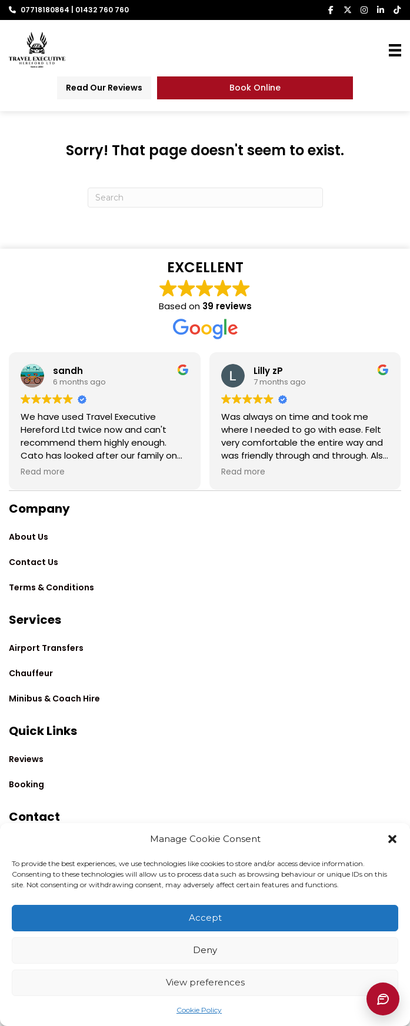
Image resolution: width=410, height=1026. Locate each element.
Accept (205, 917)
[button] (392, 839)
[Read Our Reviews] (104, 87)
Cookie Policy (199, 1009)
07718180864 (45, 10)
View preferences (205, 982)
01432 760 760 (102, 10)
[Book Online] (255, 87)
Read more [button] (43, 472)
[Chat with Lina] (382, 998)
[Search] (205, 198)
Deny (205, 949)
